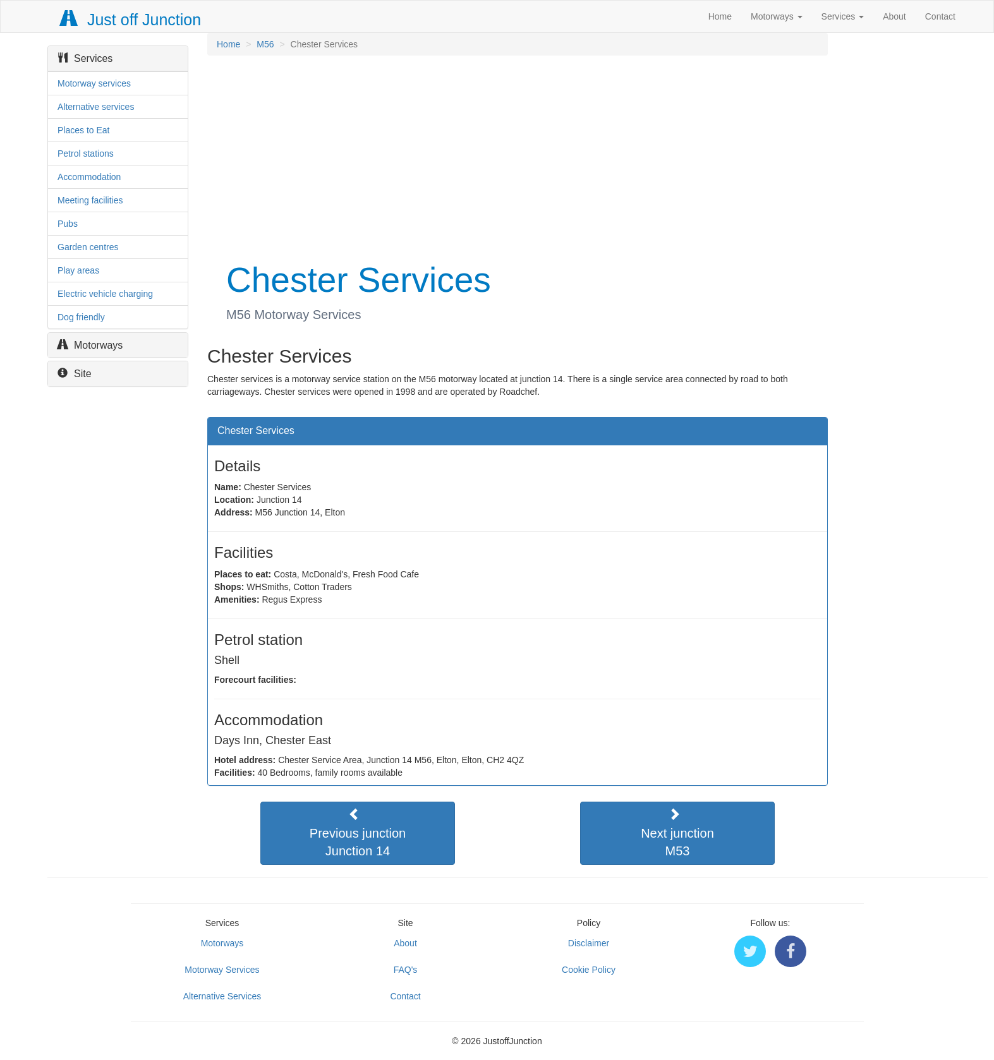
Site (75, 373)
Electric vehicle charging (105, 294)
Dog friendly (81, 317)
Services (842, 16)
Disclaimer (588, 943)
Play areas (78, 270)
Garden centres (88, 247)
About (894, 16)
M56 (265, 44)
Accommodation (89, 177)
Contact (940, 16)
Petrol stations (86, 153)
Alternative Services (222, 996)
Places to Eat (84, 130)
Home (720, 16)
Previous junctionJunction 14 (358, 832)
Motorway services (94, 83)
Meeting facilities (90, 200)
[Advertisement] (516, 156)
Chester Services (255, 430)
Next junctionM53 (677, 832)
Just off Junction (131, 19)
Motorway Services (222, 970)
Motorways (777, 16)
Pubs (68, 224)
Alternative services (96, 107)
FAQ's (406, 970)
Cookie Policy (588, 970)
